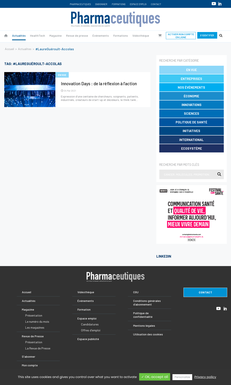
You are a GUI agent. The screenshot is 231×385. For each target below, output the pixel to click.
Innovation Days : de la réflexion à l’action (99, 83)
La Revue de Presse (37, 348)
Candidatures (90, 324)
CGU (136, 292)
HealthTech (37, 35)
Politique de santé (191, 122)
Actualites (24, 49)
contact (205, 292)
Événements (85, 301)
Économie (191, 96)
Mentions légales (144, 325)
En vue (191, 70)
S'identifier (207, 35)
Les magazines (34, 327)
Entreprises (191, 79)
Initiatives (191, 131)
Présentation (33, 315)
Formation (84, 309)
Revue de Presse (33, 336)
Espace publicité (88, 339)
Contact (156, 4)
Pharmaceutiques (80, 4)
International (191, 140)
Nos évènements (191, 87)
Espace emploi (138, 4)
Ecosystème (191, 148)
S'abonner (101, 4)
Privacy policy (205, 377)
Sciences (191, 113)
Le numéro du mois (37, 321)
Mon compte (30, 365)
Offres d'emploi (90, 330)
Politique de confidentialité (143, 314)
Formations (119, 4)
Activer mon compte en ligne (181, 36)
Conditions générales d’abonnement (147, 302)
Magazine (55, 35)
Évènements (100, 35)
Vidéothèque (140, 35)
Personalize (182, 377)
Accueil (9, 49)
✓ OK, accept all (154, 376)
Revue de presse (77, 35)
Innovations (192, 105)
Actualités (19, 35)
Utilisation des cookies (148, 334)
